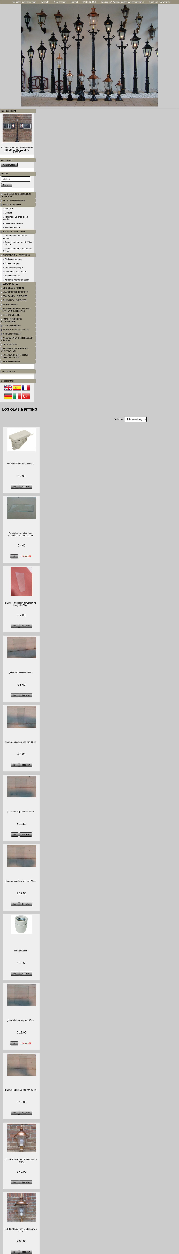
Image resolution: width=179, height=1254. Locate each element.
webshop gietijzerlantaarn (24, 2)
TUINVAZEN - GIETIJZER (13, 300)
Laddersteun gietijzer (13, 267)
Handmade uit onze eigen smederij (15, 218)
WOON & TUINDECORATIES (15, 330)
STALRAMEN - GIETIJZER (14, 296)
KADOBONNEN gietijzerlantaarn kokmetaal (16, 339)
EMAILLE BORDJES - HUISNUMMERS (12, 320)
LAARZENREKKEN (11, 325)
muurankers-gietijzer (11, 334)
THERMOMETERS (10, 315)
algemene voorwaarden (159, 2)
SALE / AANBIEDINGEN (13, 200)
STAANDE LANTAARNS (13, 231)
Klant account (60, 2)
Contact (74, 2)
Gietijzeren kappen (12, 259)
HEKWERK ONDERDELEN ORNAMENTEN (14, 349)
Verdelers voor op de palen (16, 280)
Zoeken (6, 185)
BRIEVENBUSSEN (10, 361)
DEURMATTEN (9, 344)
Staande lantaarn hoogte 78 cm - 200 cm (18, 243)
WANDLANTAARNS (11, 204)
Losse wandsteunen (13, 223)
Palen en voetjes (11, 276)
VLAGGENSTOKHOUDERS (14, 292)
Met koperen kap (11, 227)
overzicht (45, 2)
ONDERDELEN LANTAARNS (15, 255)
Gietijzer (7, 213)
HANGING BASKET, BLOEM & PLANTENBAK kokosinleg (16, 309)
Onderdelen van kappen (14, 271)
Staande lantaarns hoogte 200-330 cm (18, 250)
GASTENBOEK (89, 2)
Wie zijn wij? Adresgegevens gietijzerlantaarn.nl (122, 2)
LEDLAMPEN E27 (10, 284)
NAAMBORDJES (9, 304)
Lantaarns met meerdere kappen (15, 237)
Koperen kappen (11, 263)
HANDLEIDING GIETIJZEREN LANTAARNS (16, 195)
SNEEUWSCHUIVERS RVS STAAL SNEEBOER (14, 356)
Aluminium (8, 209)
